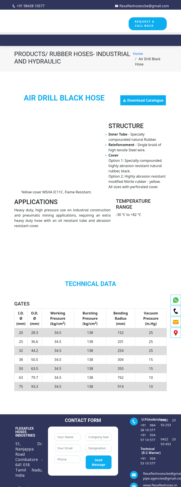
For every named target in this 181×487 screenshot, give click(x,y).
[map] (175, 333)
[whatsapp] (175, 300)
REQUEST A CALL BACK (144, 23)
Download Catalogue (145, 100)
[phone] (175, 311)
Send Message (98, 462)
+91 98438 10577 (28, 6)
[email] (175, 322)
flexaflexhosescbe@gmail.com (142, 6)
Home (138, 53)
